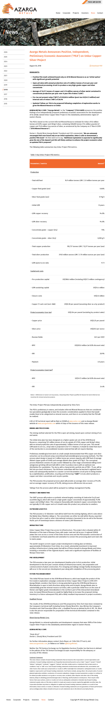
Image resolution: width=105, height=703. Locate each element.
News (93, 13)
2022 (5, 71)
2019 (5, 85)
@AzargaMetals (71, 643)
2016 (5, 99)
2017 (5, 94)
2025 (5, 57)
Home (58, 13)
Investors (85, 13)
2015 (5, 104)
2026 (5, 52)
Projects (76, 13)
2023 (5, 66)
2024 (5, 62)
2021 (5, 76)
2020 (5, 80)
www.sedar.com (75, 421)
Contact (100, 13)
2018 (6, 90)
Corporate (66, 13)
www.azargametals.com (46, 423)
